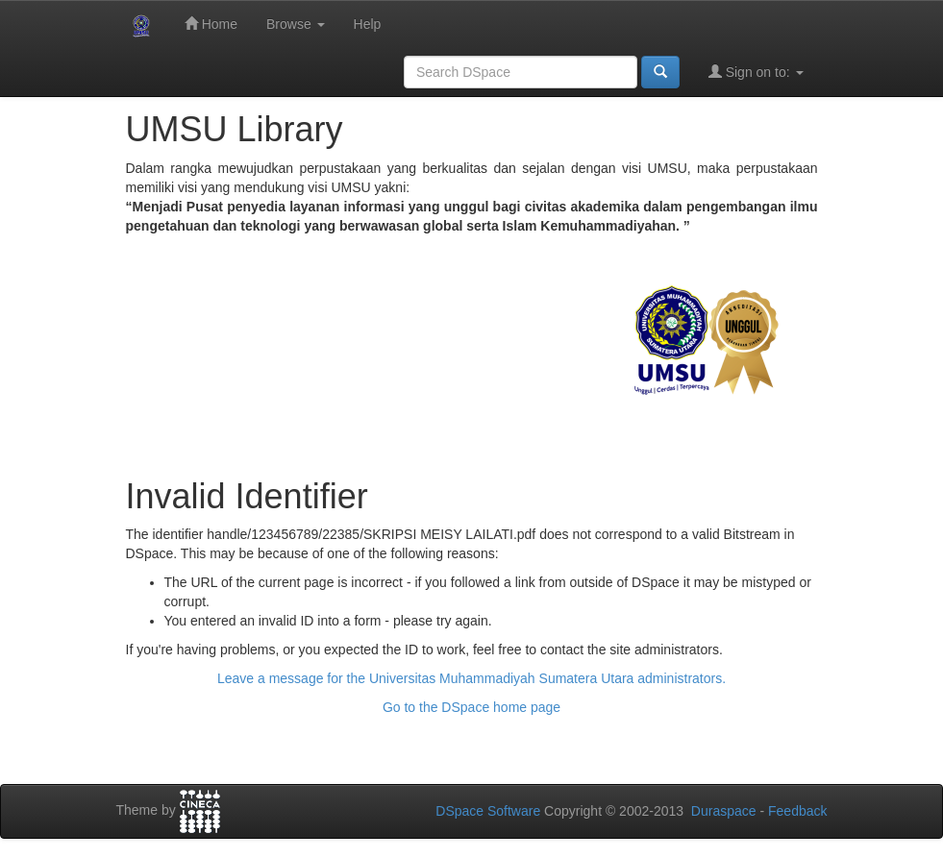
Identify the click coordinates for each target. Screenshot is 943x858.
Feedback (797, 811)
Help (368, 24)
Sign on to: (756, 71)
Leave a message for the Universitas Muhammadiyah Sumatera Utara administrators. (471, 678)
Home (211, 23)
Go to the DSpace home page (471, 707)
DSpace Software (487, 811)
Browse (295, 24)
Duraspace (724, 811)
